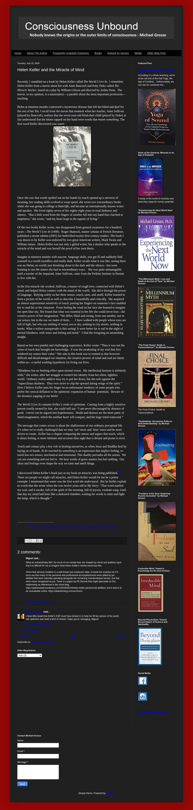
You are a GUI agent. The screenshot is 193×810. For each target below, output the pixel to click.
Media (138, 53)
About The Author (37, 53)
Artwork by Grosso (118, 53)
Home (17, 53)
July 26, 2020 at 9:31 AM (38, 623)
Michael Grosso (34, 611)
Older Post (120, 636)
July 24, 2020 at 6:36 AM (38, 601)
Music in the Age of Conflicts (156, 69)
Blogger (110, 793)
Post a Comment (30, 630)
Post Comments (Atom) (43, 642)
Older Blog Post (156, 53)
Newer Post (24, 636)
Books (98, 53)
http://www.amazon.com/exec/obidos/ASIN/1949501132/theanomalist (73, 526)
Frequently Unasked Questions (71, 53)
